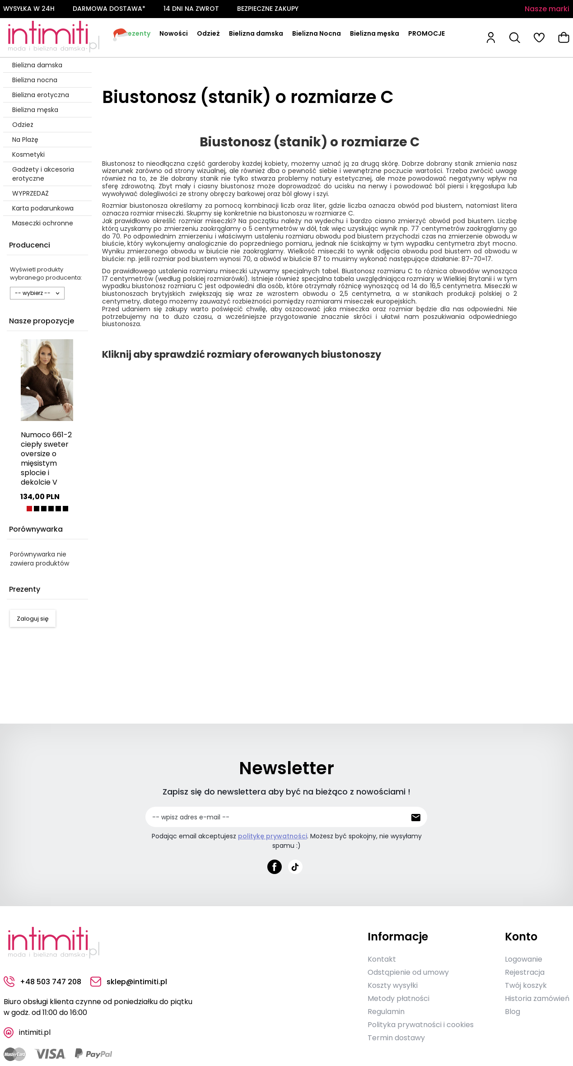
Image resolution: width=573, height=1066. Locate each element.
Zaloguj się (33, 618)
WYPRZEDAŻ (30, 193)
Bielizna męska (374, 33)
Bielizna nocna (34, 79)
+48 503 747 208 (42, 981)
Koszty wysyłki (393, 985)
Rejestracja (525, 972)
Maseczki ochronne (42, 223)
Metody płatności (398, 998)
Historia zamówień (537, 998)
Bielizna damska (256, 33)
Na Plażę (25, 139)
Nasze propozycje (41, 321)
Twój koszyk (526, 985)
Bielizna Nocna (316, 33)
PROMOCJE (426, 33)
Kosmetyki (28, 154)
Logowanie (523, 959)
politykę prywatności (272, 836)
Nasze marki (547, 9)
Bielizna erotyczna (40, 94)
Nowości (173, 33)
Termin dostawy (396, 1038)
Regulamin (386, 1011)
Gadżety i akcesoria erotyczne (43, 174)
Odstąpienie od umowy (408, 972)
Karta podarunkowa (43, 208)
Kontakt (382, 959)
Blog (512, 1011)
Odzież (208, 33)
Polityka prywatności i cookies (421, 1024)
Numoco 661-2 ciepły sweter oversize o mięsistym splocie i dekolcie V (46, 458)
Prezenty (135, 33)
